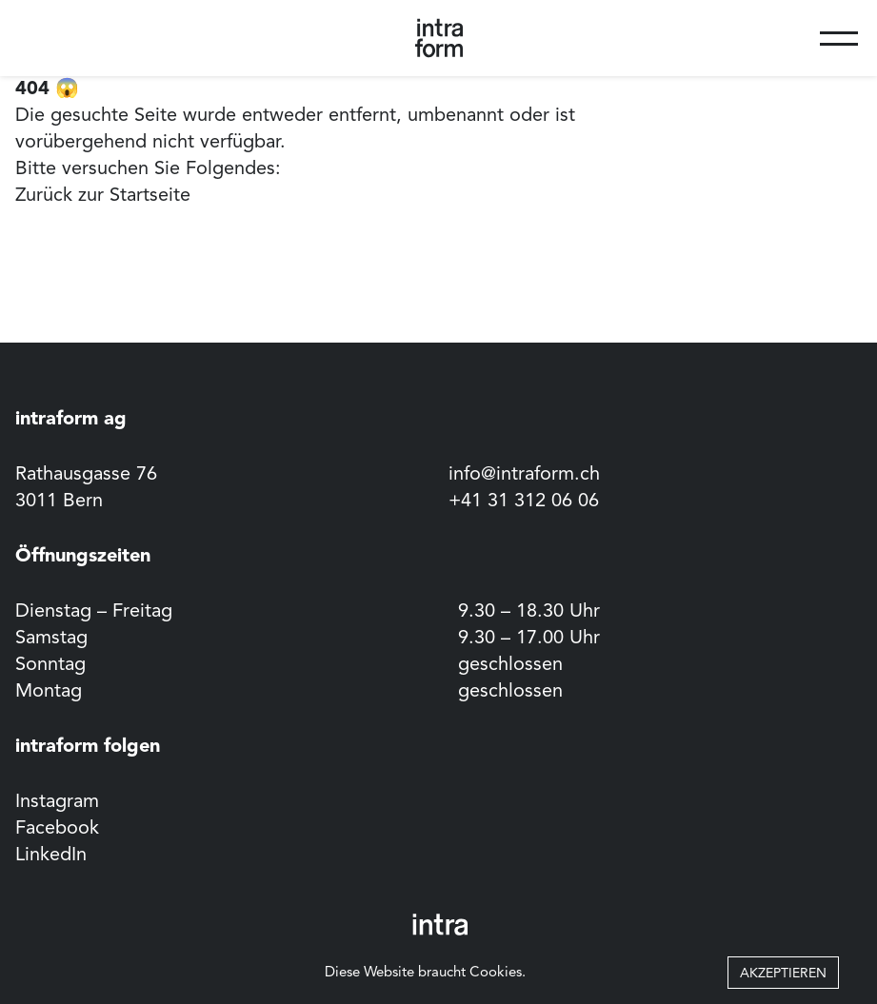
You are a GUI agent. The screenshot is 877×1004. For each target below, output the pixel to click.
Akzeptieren (783, 973)
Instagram (57, 802)
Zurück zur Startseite (102, 196)
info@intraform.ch (524, 474)
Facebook (57, 828)
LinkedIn (51, 855)
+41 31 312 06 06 (523, 501)
